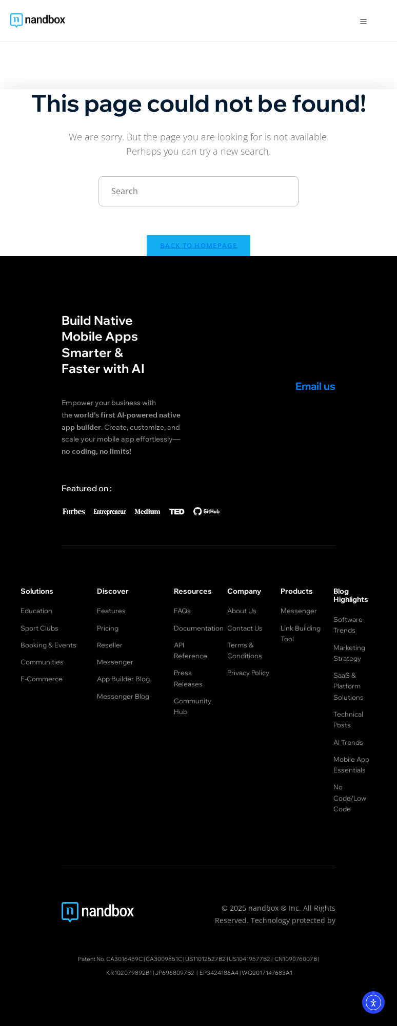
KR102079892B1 (129, 957)
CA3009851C (164, 943)
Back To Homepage (198, 247)
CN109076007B (295, 943)
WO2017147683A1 (267, 957)
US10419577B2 (249, 943)
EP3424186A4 (219, 957)
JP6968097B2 (174, 957)
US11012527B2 (205, 943)
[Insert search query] (198, 191)
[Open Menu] (363, 20)
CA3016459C (124, 943)
